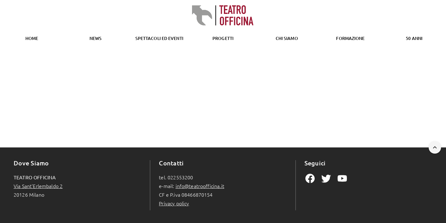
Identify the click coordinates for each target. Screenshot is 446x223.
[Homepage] (223, 15)
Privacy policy (174, 203)
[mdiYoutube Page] (342, 178)
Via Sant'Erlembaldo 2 (38, 185)
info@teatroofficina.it (200, 185)
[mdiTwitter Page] (326, 178)
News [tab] (96, 38)
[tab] (159, 38)
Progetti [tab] (223, 38)
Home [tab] (31, 38)
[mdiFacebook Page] (310, 178)
